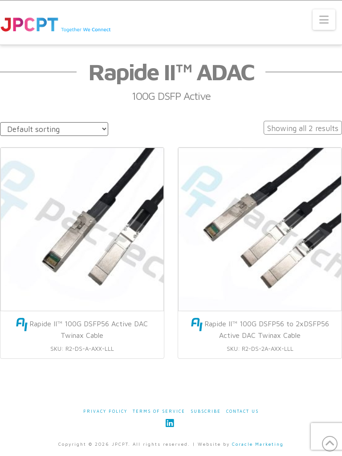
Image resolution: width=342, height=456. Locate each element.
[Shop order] (54, 129)
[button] (324, 19)
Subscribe (206, 411)
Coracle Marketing (258, 444)
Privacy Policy (105, 411)
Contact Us (242, 411)
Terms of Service (159, 411)
